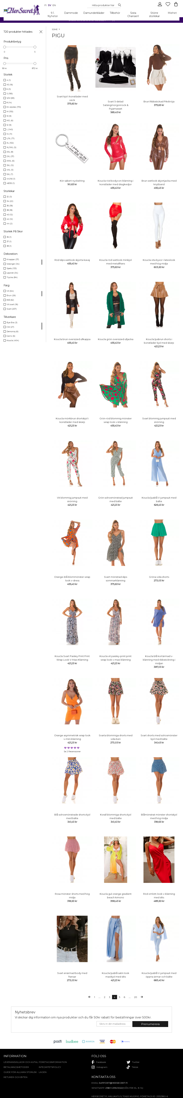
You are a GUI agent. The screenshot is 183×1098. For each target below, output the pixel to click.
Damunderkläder (93, 13)
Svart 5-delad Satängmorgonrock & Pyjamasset (115, 105)
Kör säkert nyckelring (72, 180)
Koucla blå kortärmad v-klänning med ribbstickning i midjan (159, 660)
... (99, 997)
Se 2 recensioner (72, 751)
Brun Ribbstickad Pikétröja (159, 101)
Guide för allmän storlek (20, 1072)
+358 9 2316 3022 (114, 1088)
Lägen (42, 1072)
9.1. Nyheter (53, 14)
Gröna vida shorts (159, 576)
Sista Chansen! (133, 14)
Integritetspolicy (50, 1067)
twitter (133, 1062)
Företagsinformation (53, 1062)
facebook (99, 1062)
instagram (99, 1067)
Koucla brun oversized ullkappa (72, 339)
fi (45, 5)
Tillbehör (115, 13)
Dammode (71, 13)
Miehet (172, 13)
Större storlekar (154, 14)
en (54, 5)
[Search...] (103, 5)
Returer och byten (15, 1077)
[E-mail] (114, 1023)
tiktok (132, 1067)
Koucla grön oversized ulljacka (115, 339)
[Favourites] (168, 5)
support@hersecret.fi (113, 1083)
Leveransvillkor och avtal (21, 1062)
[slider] (4, 47)
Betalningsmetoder (16, 1067)
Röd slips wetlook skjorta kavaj (72, 260)
